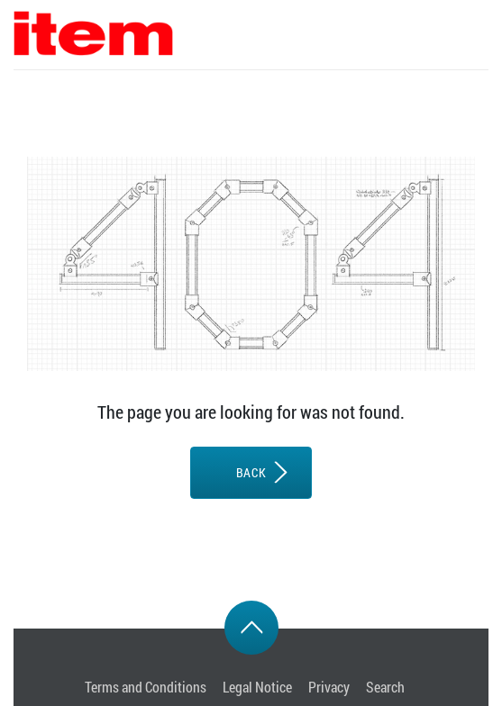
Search (385, 686)
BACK (251, 472)
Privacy (329, 686)
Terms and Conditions (145, 686)
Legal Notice (257, 686)
